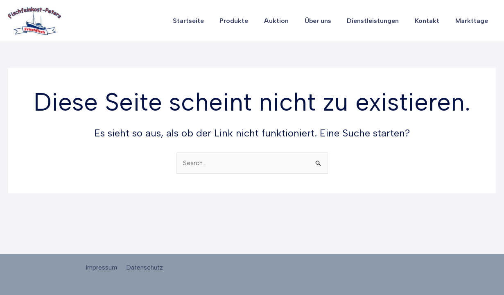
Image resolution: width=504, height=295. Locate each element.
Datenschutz (143, 267)
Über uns (327, 21)
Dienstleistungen (380, 21)
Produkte (249, 21)
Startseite (205, 21)
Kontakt (431, 21)
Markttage (473, 21)
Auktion (288, 21)
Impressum (102, 267)
